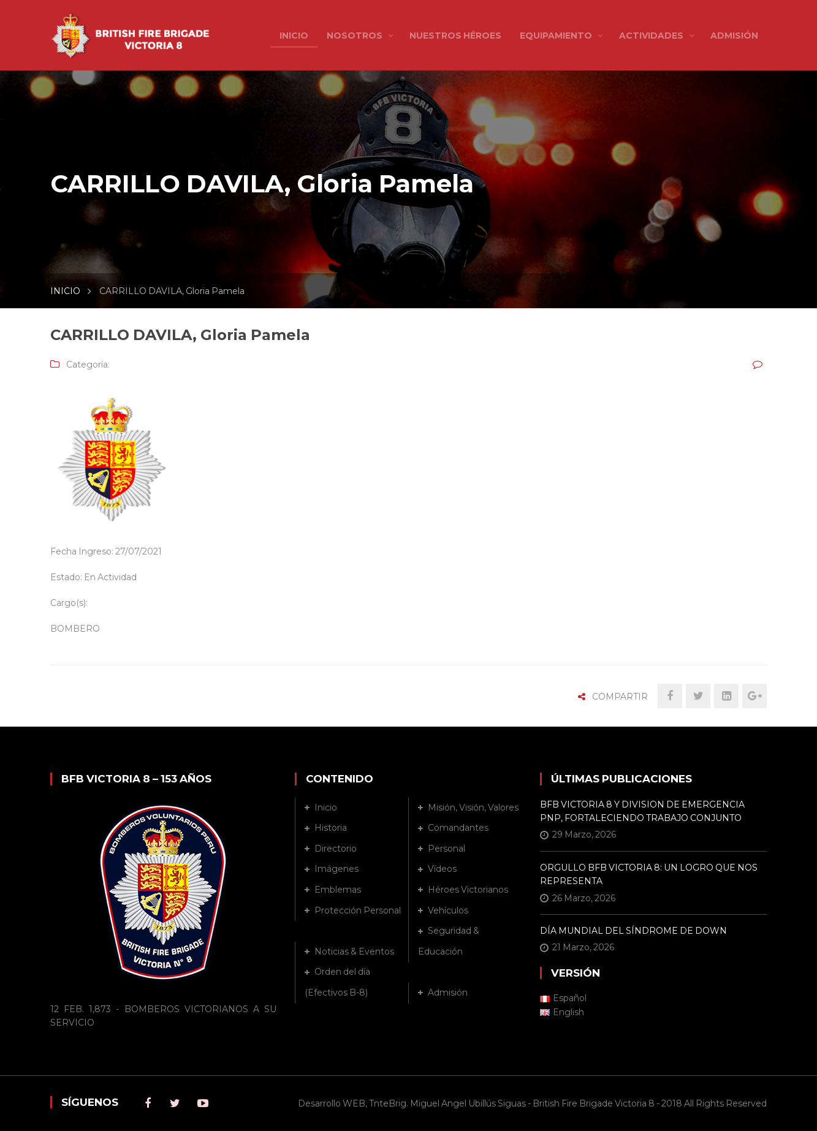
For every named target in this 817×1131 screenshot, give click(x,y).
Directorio (335, 848)
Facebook (147, 1103)
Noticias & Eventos (354, 951)
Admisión (448, 992)
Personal (446, 848)
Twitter (175, 1103)
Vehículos (448, 910)
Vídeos (442, 868)
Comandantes (458, 827)
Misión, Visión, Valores (473, 807)
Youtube (203, 1103)
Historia (330, 827)
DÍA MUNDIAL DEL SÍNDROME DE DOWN (633, 930)
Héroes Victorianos (468, 889)
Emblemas (337, 889)
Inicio (325, 807)
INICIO (65, 291)
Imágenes (336, 868)
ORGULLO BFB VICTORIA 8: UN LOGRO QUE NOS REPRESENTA (649, 874)
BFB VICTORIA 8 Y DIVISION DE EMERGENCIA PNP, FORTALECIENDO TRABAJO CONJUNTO (642, 811)
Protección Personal (357, 910)
